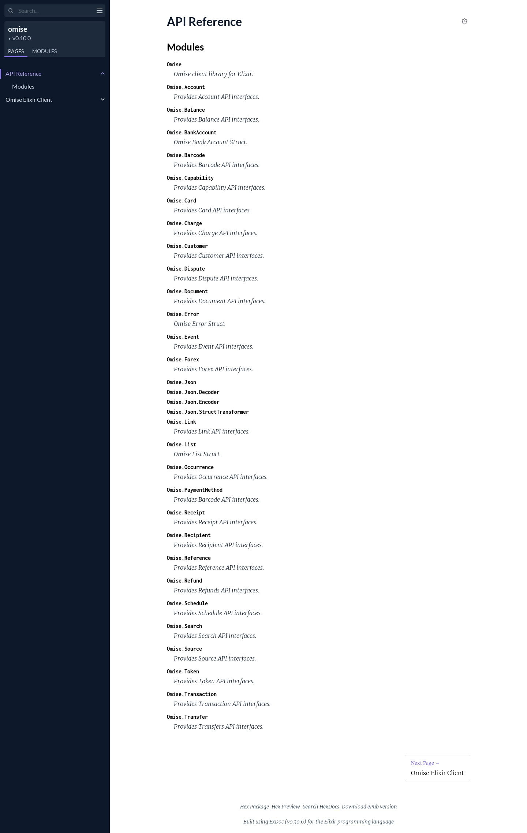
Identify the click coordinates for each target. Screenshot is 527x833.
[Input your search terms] (54, 10)
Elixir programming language (359, 821)
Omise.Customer (187, 246)
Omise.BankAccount (192, 132)
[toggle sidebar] (99, 11)
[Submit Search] (11, 11)
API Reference (23, 73)
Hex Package (254, 806)
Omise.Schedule (187, 603)
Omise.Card (181, 200)
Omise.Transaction (192, 694)
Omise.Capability (190, 178)
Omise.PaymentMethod (195, 490)
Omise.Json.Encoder (193, 402)
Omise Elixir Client (28, 99)
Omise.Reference (189, 558)
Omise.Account (186, 87)
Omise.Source (184, 649)
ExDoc (276, 821)
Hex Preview (286, 806)
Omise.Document (187, 291)
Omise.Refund (184, 580)
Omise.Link (181, 422)
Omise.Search (184, 626)
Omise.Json (181, 382)
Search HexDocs (321, 807)
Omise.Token (183, 671)
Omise (174, 64)
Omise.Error (183, 314)
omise (17, 29)
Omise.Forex (183, 359)
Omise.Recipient (189, 535)
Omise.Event (183, 337)
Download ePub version (369, 806)
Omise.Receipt (186, 512)
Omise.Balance (186, 110)
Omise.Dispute (186, 268)
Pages (16, 51)
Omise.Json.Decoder (193, 392)
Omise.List (181, 444)
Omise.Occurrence (190, 467)
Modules (44, 51)
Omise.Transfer (187, 717)
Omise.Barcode (186, 155)
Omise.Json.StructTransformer (208, 412)
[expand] (102, 73)
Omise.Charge (184, 223)
